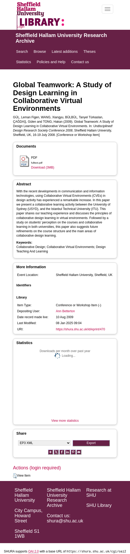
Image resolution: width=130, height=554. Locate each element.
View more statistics (65, 420)
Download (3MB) (42, 167)
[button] (15, 475)
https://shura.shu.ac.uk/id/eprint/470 (80, 329)
